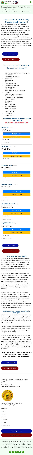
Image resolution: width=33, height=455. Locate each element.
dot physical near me (6, 447)
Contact (4, 422)
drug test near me (27, 447)
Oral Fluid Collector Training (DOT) (10, 444)
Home (2, 11)
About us (5, 414)
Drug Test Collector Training (13, 446)
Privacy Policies (13, 443)
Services (4, 416)
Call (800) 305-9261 (10, 54)
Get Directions (6, 139)
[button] (10, 452)
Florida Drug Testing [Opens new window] (23, 443)
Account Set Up (6, 425)
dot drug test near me (17, 447)
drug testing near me (26, 446)
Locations (5, 419)
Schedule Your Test (11, 59)
